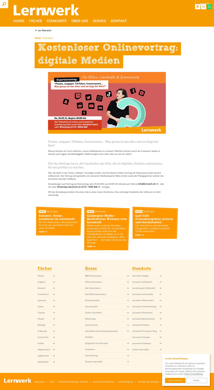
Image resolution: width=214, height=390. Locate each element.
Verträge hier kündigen (148, 381)
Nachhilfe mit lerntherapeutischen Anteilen (107, 334)
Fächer (35, 21)
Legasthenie (46, 356)
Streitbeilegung (125, 381)
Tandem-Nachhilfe (107, 362)
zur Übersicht (44, 30)
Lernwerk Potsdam (147, 337)
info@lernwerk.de (147, 184)
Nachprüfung (107, 355)
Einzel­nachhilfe (107, 300)
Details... (196, 380)
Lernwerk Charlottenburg (147, 306)
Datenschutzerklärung (103, 381)
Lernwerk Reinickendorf (147, 319)
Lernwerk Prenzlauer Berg (147, 331)
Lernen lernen (107, 325)
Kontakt (119, 21)
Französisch (46, 294)
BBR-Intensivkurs (107, 276)
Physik (46, 319)
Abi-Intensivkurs (107, 288)
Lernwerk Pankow (147, 325)
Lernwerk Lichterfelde (147, 294)
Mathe (46, 276)
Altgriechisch (46, 349)
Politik (46, 343)
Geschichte (46, 337)
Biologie (46, 325)
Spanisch (46, 300)
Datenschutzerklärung (193, 374)
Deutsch (46, 288)
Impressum (39, 381)
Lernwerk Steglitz (147, 276)
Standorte (57, 21)
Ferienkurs (107, 349)
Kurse (19, 21)
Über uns (80, 21)
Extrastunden (107, 306)
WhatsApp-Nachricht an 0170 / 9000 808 (77, 187)
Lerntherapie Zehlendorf (147, 288)
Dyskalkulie (46, 362)
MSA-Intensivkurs (107, 282)
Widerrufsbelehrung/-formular (73, 381)
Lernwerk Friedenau (147, 343)
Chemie (46, 313)
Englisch (46, 282)
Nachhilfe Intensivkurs (107, 294)
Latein (46, 306)
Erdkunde (46, 331)
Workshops (107, 319)
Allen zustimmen (175, 380)
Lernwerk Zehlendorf (147, 282)
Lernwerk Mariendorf (147, 313)
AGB (51, 381)
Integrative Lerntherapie (107, 343)
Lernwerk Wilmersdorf (147, 300)
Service (99, 21)
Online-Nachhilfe (107, 313)
